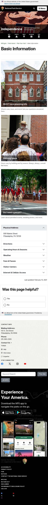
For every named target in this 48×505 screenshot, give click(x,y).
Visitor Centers (9, 267)
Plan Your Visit (21, 43)
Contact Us (6, 343)
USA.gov (4, 488)
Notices (4, 474)
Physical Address (10, 228)
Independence (11, 29)
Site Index (6, 353)
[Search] (18, 374)
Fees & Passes (9, 261)
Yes (8, 298)
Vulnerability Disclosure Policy (13, 486)
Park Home (11, 43)
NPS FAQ (4, 479)
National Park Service (8, 460)
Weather (7, 255)
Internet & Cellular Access (14, 272)
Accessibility (6, 467)
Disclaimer (5, 484)
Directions (7, 244)
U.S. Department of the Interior (11, 462)
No (8, 305)
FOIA (2, 471)
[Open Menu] (42, 8)
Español (5, 356)
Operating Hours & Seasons (15, 249)
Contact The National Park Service (14, 476)
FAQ (3, 349)
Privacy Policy (6, 469)
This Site (42, 374)
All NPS (5, 380)
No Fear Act (5, 482)
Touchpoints (8, 314)
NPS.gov (3, 43)
